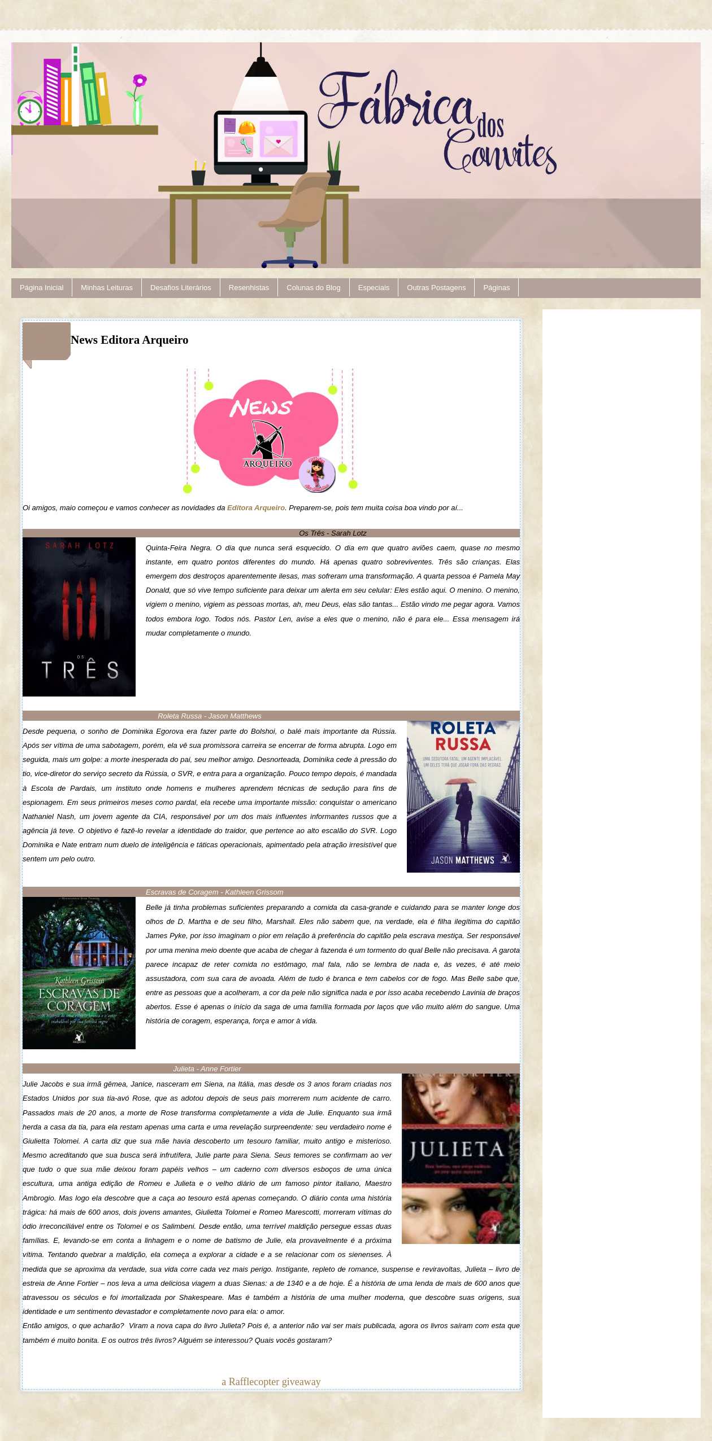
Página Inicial (41, 287)
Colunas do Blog (313, 287)
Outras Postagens (436, 287)
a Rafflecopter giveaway (271, 1381)
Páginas (496, 287)
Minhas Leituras (107, 287)
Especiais (374, 287)
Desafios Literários (180, 287)
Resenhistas (249, 287)
